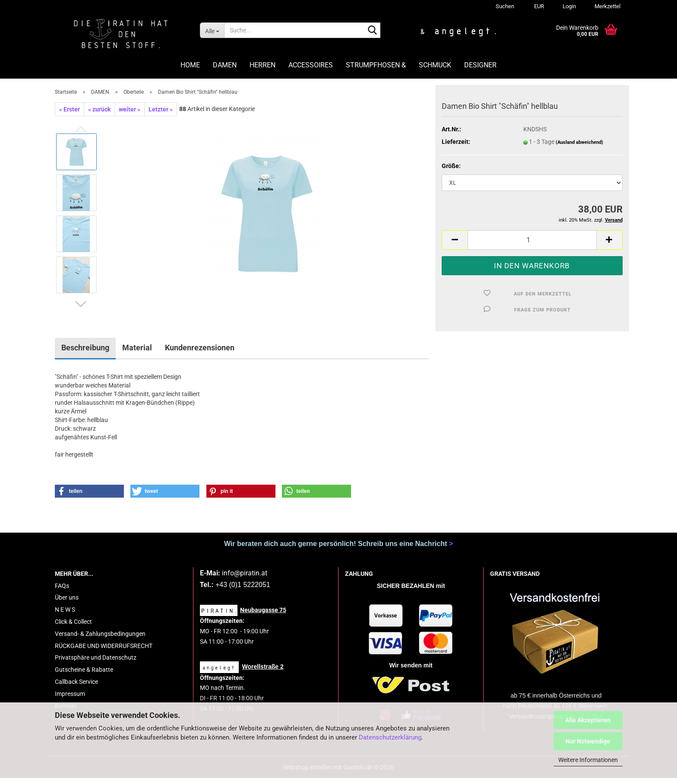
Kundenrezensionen (199, 347)
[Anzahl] (532, 240)
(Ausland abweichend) (579, 142)
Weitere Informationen (588, 759)
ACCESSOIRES (310, 65)
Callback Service (76, 681)
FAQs (62, 585)
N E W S (65, 609)
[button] (538, 6)
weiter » (129, 109)
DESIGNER (480, 65)
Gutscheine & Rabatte (84, 669)
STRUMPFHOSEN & (376, 65)
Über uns (67, 597)
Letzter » (161, 109)
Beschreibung (85, 347)
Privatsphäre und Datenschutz (95, 657)
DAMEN (225, 65)
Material (137, 347)
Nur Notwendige (588, 741)
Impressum (70, 693)
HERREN (262, 65)
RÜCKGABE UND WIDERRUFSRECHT (103, 645)
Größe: (451, 165)
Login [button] (568, 6)
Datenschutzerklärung (390, 737)
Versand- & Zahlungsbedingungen (100, 633)
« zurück (99, 109)
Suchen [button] (505, 6)
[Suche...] (212, 30)
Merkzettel (606, 6)
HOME (190, 65)
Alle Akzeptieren (588, 720)
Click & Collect (73, 621)
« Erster (69, 109)
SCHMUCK (435, 65)
